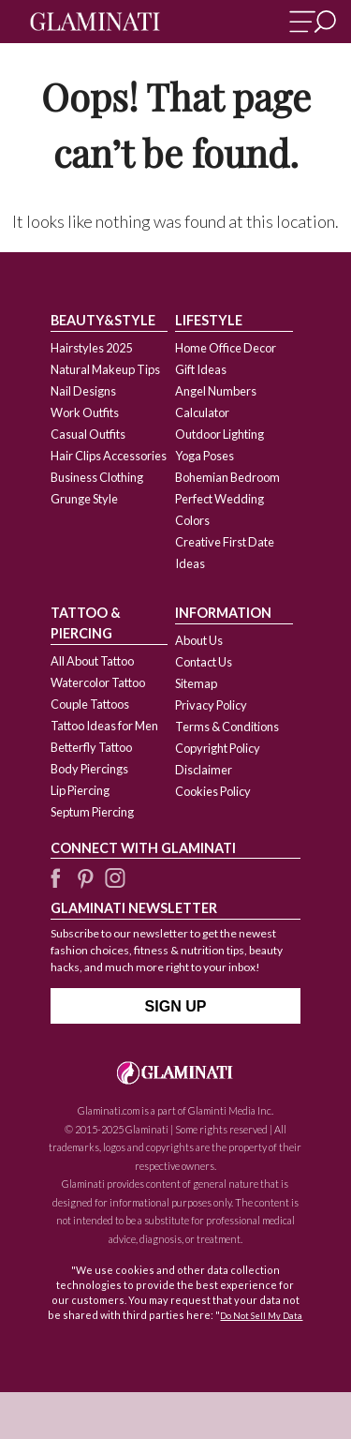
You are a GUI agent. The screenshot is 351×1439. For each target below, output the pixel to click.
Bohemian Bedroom (227, 477)
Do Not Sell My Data (261, 1316)
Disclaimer (203, 769)
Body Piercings (89, 768)
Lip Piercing (80, 790)
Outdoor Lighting (219, 434)
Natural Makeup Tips (105, 369)
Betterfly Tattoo (91, 747)
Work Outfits (85, 412)
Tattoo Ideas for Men (104, 725)
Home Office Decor (225, 347)
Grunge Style (84, 498)
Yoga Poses (204, 455)
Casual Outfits (88, 434)
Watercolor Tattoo (98, 682)
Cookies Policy (213, 791)
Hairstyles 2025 (91, 347)
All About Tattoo (92, 660)
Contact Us (203, 661)
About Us (199, 640)
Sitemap (196, 683)
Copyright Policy (217, 748)
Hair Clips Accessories (109, 455)
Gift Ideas (201, 369)
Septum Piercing (92, 811)
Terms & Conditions (227, 726)
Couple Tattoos (90, 704)
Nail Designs (83, 390)
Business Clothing (97, 477)
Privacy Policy (211, 704)
